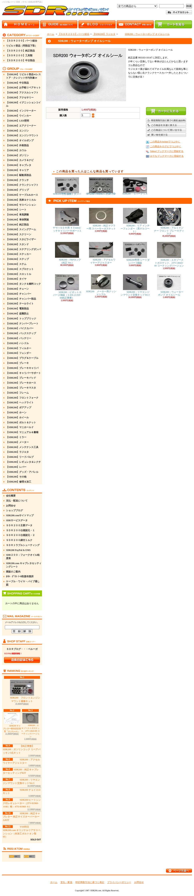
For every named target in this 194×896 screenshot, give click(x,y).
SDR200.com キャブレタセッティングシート (23, 565)
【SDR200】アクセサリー (20, 97)
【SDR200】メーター (17, 442)
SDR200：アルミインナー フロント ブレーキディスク (169, 221)
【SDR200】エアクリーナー (21, 125)
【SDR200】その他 (16, 476)
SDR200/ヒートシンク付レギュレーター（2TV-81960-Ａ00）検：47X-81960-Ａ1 (22, 803)
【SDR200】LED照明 (17, 120)
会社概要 (11, 495)
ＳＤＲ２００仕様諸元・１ (20, 530)
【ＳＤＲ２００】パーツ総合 (21, 40)
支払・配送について (17, 500)
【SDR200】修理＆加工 (18, 481)
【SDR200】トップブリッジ (21, 318)
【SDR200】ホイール (17, 417)
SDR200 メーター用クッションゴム (101, 285)
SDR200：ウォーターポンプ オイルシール (144, 34)
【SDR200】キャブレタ (18, 165)
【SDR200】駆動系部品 (18, 175)
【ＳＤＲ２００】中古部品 (20, 60)
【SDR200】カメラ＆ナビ (20, 160)
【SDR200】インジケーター (21, 110)
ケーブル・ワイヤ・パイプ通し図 (23, 583)
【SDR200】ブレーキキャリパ (22, 368)
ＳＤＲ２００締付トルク (19, 540)
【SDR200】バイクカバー (20, 328)
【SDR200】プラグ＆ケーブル (22, 358)
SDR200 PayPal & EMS (18, 550)
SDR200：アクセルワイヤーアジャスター (101, 253)
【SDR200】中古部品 (17, 82)
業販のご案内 (13, 571)
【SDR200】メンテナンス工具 (22, 447)
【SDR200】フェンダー (18, 353)
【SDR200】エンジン (17, 130)
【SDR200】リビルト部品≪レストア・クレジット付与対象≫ (23, 76)
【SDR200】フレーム (17, 392)
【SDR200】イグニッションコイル (23, 104)
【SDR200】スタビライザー (21, 239)
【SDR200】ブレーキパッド (21, 377)
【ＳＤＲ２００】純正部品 (20, 50)
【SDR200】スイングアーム (21, 229)
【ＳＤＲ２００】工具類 (19, 55)
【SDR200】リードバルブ (20, 457)
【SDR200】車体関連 (17, 219)
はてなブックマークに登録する (167, 156)
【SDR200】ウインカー (18, 115)
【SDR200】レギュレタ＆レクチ (23, 462)
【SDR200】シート (16, 209)
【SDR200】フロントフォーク (22, 397)
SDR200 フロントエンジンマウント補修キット (22, 691)
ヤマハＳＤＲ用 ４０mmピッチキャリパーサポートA (67, 220)
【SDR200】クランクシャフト (22, 185)
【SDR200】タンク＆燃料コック (23, 283)
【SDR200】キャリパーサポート (23, 373)
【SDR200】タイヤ (16, 278)
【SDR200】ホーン (16, 412)
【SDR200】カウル (16, 150)
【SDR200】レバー (16, 467)
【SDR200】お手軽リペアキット (23, 87)
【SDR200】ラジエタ (17, 452)
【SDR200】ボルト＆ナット (21, 422)
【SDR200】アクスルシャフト (22, 92)
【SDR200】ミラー (16, 437)
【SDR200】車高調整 (17, 214)
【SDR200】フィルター (18, 348)
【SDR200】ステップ (17, 259)
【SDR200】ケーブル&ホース (22, 194)
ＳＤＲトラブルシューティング (23, 545)
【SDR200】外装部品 (17, 145)
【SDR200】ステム (16, 264)
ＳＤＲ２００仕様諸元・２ (20, 535)
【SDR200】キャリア (17, 170)
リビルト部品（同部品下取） (21, 45)
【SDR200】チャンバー (18, 293)
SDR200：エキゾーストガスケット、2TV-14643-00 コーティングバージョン (30, 725)
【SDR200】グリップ (17, 189)
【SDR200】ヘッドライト (20, 402)
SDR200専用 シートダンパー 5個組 (67, 186)
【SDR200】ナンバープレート (22, 323)
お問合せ (11, 505)
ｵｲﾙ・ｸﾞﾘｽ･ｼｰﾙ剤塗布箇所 (20, 576)
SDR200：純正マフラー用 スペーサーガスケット (101, 219)
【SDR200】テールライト (20, 303)
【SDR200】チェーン (17, 288)
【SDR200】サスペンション (21, 204)
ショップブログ (14, 510)
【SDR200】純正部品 (17, 224)
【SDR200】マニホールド (20, 427)
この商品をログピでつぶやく (165, 146)
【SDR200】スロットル (18, 274)
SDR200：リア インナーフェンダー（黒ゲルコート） (135, 220)
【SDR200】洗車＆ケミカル (21, 199)
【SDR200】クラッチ (17, 180)
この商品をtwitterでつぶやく (165, 141)
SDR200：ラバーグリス (134, 186)
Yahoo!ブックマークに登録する (166, 151)
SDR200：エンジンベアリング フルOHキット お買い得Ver (101, 186)
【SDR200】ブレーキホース (21, 382)
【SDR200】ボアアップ (18, 407)
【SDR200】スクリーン (18, 234)
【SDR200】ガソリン (17, 155)
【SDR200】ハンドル (17, 343)
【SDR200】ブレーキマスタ (21, 387)
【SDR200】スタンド (17, 244)
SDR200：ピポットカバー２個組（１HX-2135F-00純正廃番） (67, 286)
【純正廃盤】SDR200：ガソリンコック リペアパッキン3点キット (21, 749)
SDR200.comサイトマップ (20, 515)
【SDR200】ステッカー (18, 254)
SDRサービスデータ (17, 520)
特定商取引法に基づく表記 (89, 882)
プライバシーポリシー (119, 882)
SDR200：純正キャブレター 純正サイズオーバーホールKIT (21, 817)
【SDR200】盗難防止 (17, 313)
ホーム (50, 34)
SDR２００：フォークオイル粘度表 (23, 557)
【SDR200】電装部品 (17, 308)
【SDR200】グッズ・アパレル (22, 472)
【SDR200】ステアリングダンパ (23, 249)
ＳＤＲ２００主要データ (19, 525)
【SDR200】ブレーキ (17, 363)
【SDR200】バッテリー (18, 338)
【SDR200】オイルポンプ (20, 140)
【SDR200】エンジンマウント (22, 135)
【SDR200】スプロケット (20, 269)
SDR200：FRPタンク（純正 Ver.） (67, 253)
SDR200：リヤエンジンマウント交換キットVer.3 (135, 285)
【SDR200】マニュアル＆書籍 (22, 432)
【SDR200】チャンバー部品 (21, 298)
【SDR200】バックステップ (21, 333)
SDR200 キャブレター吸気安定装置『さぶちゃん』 (12, 722)
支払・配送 (66, 882)
